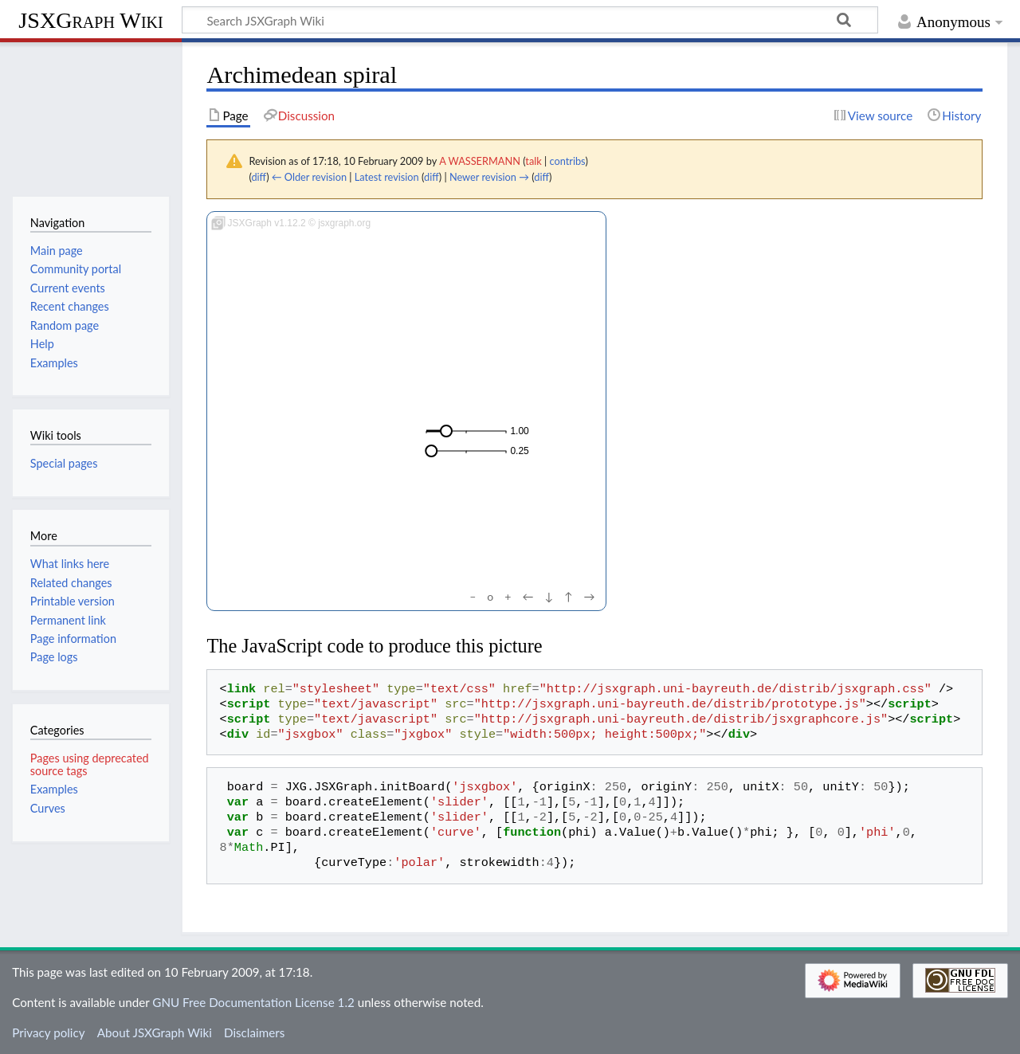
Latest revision (387, 176)
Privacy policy (48, 1032)
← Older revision (309, 176)
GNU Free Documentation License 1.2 (253, 1002)
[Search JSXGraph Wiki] (529, 20)
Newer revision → (489, 176)
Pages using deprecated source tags (89, 764)
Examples (54, 789)
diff (258, 176)
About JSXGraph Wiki (154, 1032)
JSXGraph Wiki (90, 20)
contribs (567, 161)
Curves (47, 808)
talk (533, 161)
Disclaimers (254, 1032)
